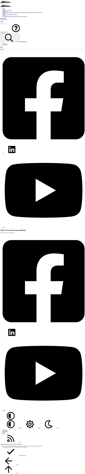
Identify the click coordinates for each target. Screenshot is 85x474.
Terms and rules (5, 430)
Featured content (5, 12)
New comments (9, 14)
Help (3, 432)
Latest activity (39, 12)
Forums (4, 9)
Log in (1, 47)
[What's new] (2, 19)
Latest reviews (15, 16)
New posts (4, 10)
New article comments (33, 12)
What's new (5, 11)
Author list (20, 16)
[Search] (6, 19)
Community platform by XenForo (11, 444)
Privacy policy (5, 431)
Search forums (8, 10)
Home (4, 8)
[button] (11, 419)
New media (14, 12)
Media (4, 13)
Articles (4, 15)
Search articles (24, 16)
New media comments (25, 12)
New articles (19, 12)
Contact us (4, 429)
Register (1, 49)
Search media (14, 14)
